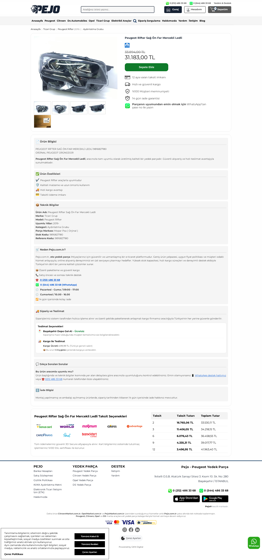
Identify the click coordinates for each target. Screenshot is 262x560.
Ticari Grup (103, 20)
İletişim (193, 20)
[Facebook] (131, 530)
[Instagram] (124, 530)
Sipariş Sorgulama (146, 20)
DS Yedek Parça (82, 484)
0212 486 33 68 (53, 379)
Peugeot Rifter (69, 29)
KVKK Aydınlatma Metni (48, 484)
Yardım (182, 20)
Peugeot (50, 20)
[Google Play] (215, 498)
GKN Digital (137, 547)
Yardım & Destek (222, 3)
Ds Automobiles (77, 20)
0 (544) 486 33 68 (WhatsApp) (58, 284)
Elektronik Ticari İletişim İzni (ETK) (48, 491)
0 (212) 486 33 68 (50, 279)
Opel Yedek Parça (83, 480)
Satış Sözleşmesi (43, 475)
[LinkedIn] (137, 530)
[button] (131, 538)
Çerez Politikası (13, 554)
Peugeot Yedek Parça (85, 471)
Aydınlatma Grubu (93, 29)
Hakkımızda (169, 20)
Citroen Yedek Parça (84, 475)
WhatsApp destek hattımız (210, 375)
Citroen (61, 20)
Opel (92, 20)
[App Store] (186, 498)
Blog (202, 20)
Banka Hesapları (43, 471)
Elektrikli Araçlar (121, 20)
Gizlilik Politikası (43, 480)
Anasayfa (37, 20)
